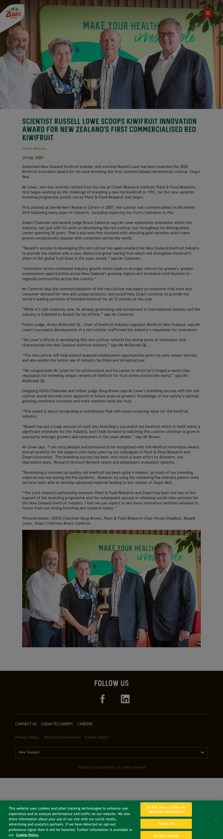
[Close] (216, 823)
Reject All (166, 827)
